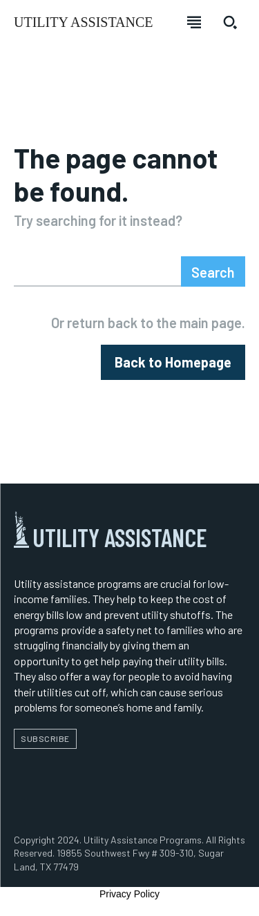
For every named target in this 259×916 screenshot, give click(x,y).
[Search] (213, 271)
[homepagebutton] (173, 362)
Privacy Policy (129, 893)
